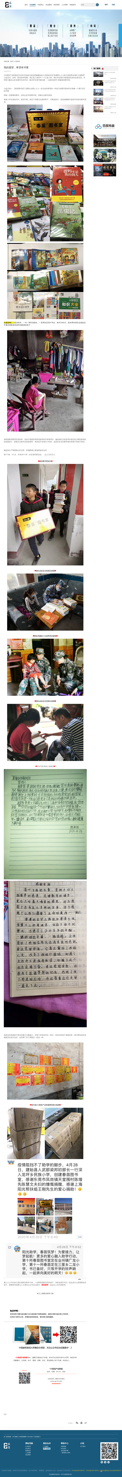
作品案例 (49, 5)
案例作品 (28, 1450)
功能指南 (63, 1446)
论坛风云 (28, 1448)
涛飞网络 (15, 1436)
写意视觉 (36, 1436)
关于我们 (83, 1446)
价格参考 (73, 5)
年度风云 (41, 5)
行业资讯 (33, 5)
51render (30, 1436)
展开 (120, 35)
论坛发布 (63, 1448)
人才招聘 (65, 5)
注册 (113, 4)
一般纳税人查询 (65, 1452)
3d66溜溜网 (22, 1436)
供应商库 (57, 5)
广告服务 (45, 1446)
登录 (106, 4)
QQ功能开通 (64, 1450)
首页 (26, 5)
